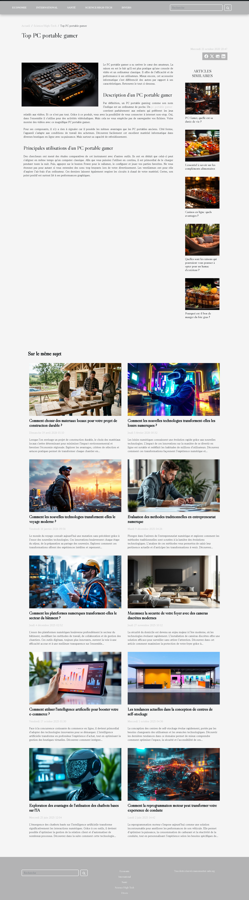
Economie (19, 7)
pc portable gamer (161, 107)
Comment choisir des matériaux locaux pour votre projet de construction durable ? (73, 423)
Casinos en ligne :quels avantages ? (198, 213)
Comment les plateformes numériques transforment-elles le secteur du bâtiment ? (73, 615)
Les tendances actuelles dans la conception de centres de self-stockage (170, 712)
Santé (71, 7)
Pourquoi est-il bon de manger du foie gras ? (198, 315)
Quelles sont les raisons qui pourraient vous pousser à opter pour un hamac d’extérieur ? (201, 264)
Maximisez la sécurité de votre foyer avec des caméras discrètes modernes (168, 615)
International (47, 7)
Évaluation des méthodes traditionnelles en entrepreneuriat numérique (171, 519)
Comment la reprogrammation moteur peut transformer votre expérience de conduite (172, 808)
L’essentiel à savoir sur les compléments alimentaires (200, 166)
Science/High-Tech (98, 7)
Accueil (26, 26)
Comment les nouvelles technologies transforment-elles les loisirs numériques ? (171, 423)
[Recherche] (196, 7)
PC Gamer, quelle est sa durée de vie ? (199, 119)
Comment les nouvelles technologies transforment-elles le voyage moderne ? (72, 519)
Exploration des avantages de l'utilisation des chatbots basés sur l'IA (74, 808)
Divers (126, 7)
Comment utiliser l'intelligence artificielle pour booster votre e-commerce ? (73, 712)
